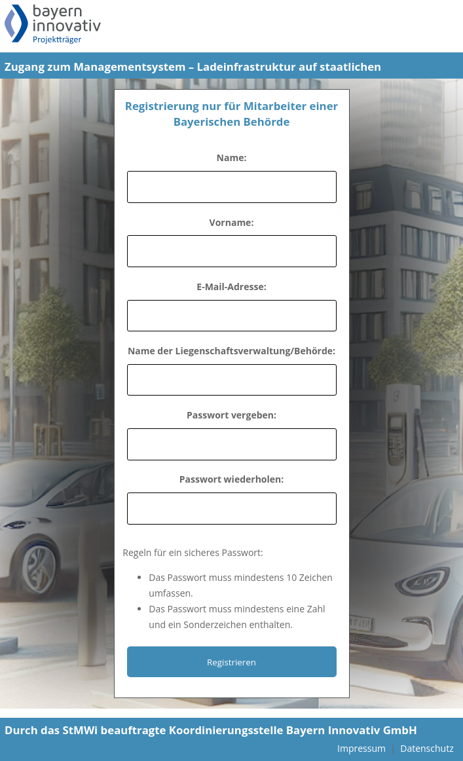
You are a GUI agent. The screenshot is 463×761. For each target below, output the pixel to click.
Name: (232, 157)
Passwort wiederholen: (231, 479)
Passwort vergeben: (231, 415)
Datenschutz (426, 748)
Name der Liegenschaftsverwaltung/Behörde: (231, 350)
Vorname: (232, 222)
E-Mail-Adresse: (231, 286)
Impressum (361, 748)
